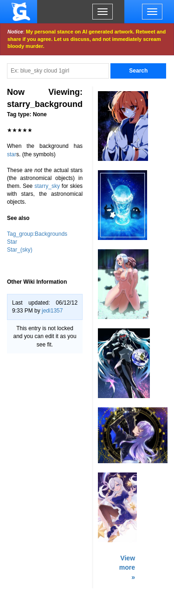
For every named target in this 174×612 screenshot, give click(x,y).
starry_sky (47, 186)
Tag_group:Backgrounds (37, 234)
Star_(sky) (19, 249)
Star (12, 242)
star (11, 154)
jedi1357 (52, 310)
